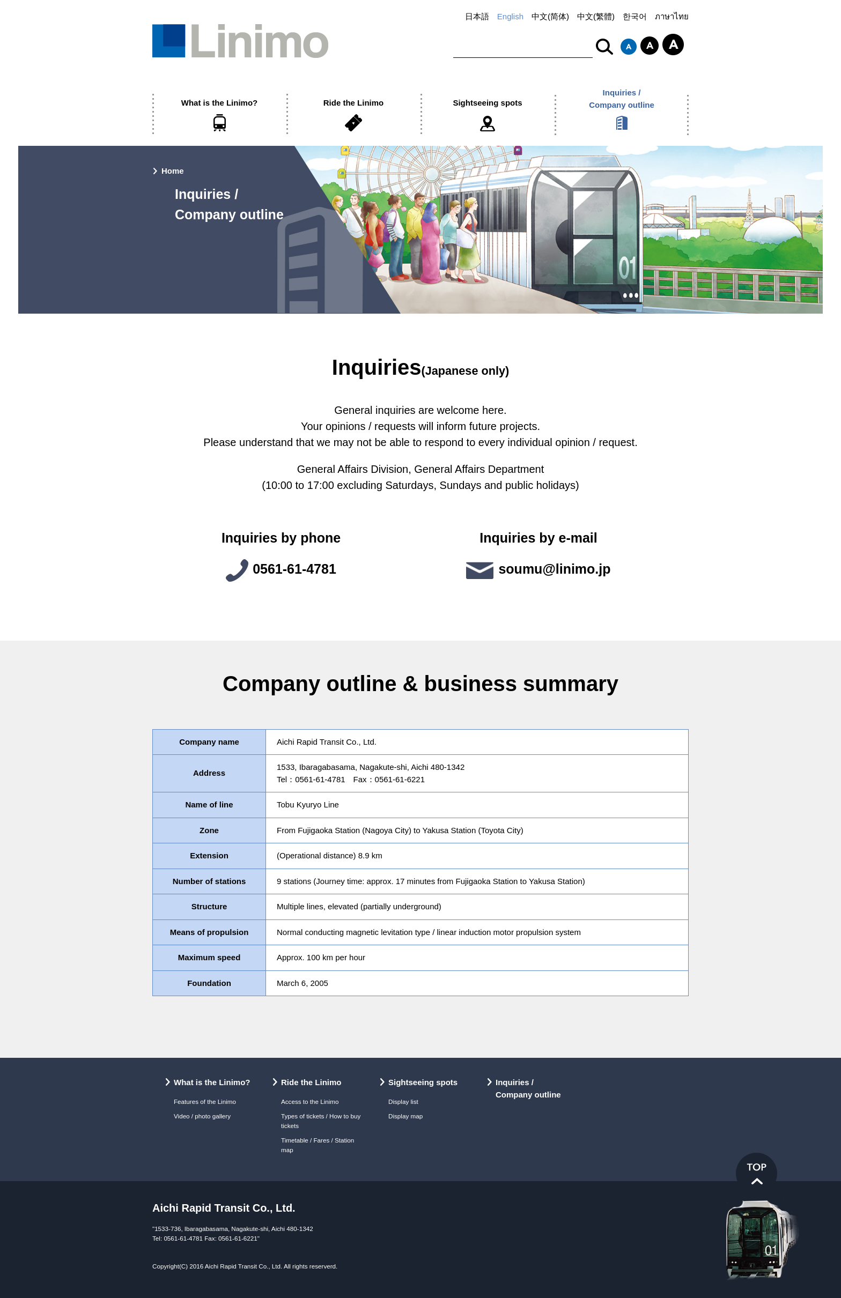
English (510, 16)
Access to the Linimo (310, 1101)
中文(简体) (550, 16)
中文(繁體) (596, 16)
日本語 (477, 16)
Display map (405, 1115)
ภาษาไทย (672, 16)
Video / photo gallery (202, 1115)
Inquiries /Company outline (621, 98)
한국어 (635, 16)
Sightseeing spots (487, 102)
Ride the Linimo (353, 102)
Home (172, 170)
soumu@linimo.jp (554, 568)
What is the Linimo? (219, 102)
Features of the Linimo (205, 1101)
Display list (403, 1101)
